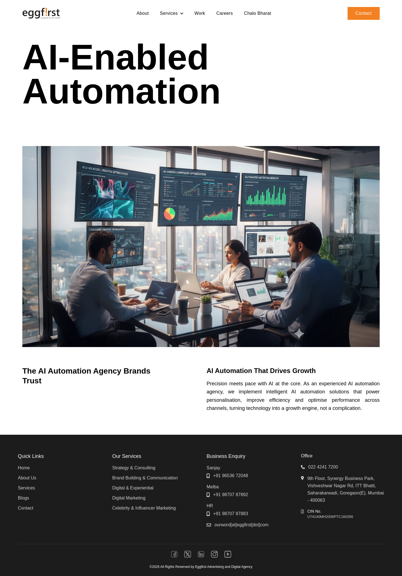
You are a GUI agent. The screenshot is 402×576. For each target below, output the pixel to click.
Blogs (23, 498)
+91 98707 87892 (230, 494)
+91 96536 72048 (230, 475)
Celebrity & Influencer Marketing (144, 508)
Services (26, 488)
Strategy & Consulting (133, 467)
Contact (364, 13)
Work (200, 13)
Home (24, 467)
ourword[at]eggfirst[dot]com (241, 524)
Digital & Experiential (133, 488)
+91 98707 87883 (230, 513)
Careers (224, 13)
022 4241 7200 (323, 467)
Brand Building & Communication (145, 477)
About (143, 13)
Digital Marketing (128, 498)
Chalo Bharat (257, 13)
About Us (27, 477)
